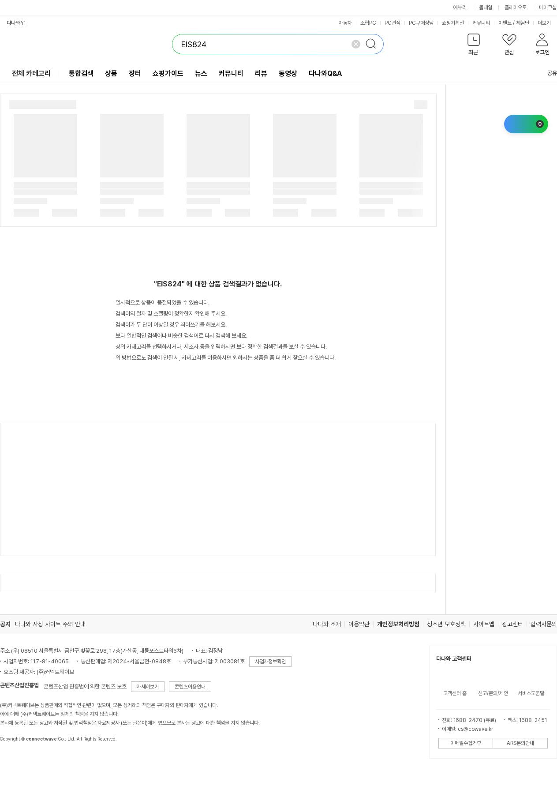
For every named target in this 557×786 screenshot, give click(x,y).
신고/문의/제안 (493, 693)
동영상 (288, 73)
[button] (473, 46)
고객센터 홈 (455, 693)
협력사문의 (544, 624)
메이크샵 (548, 7)
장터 (135, 73)
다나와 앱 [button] (16, 23)
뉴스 (201, 73)
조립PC (368, 23)
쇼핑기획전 (453, 23)
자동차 (345, 23)
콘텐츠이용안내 (190, 687)
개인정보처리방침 (398, 624)
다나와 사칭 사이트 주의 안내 (50, 624)
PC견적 (392, 23)
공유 (547, 73)
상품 (111, 73)
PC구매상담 (421, 23)
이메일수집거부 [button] (465, 743)
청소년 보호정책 (446, 624)
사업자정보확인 (270, 661)
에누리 (460, 7)
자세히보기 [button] (148, 687)
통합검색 (81, 73)
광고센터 (512, 624)
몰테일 (485, 7)
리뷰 (261, 73)
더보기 (547, 23)
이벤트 (505, 23)
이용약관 (359, 624)
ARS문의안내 (520, 743)
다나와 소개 (327, 624)
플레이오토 (516, 7)
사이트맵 (483, 624)
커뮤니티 (481, 23)
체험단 (522, 23)
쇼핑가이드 (168, 73)
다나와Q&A (325, 73)
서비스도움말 (531, 693)
